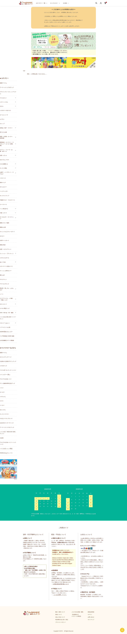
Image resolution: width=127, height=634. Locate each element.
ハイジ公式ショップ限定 (6, 448)
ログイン (90, 614)
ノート (1, 294)
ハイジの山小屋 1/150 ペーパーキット (8, 317)
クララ (1, 401)
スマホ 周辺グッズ (4, 308)
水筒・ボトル (3, 155)
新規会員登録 (91, 612)
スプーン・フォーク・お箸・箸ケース (6, 150)
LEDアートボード (4, 240)
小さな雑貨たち (4, 164)
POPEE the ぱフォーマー (6, 453)
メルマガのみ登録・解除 (77, 612)
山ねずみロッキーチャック (7, 423)
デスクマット (3, 279)
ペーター (2, 405)
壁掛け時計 (3, 244)
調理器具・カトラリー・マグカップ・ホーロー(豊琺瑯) (7, 144)
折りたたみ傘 (3, 132)
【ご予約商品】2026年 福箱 (7, 336)
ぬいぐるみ (3, 262)
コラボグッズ (3, 365)
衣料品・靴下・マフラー (6, 128)
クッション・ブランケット (7, 253)
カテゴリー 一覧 (40, 3)
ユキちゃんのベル (4, 257)
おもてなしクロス (4, 159)
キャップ (2, 123)
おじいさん (3, 409)
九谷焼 (1, 438)
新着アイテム (3, 83)
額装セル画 (3, 227)
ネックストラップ (4, 195)
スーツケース (3, 204)
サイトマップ (91, 619)
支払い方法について (60, 617)
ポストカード (3, 304)
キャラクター (54, 3)
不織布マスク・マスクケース (7, 200)
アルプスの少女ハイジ (5, 379)
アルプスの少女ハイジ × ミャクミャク (8, 443)
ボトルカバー (3, 187)
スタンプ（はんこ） (5, 323)
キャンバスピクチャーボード (7, 231)
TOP (24, 70)
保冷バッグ (3, 182)
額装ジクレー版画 (4, 222)
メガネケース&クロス (5, 110)
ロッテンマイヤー (4, 414)
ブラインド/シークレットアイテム (8, 92)
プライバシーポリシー (60, 622)
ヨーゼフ (2, 392)
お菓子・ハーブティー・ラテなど (7, 173)
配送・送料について (60, 612)
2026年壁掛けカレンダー (6, 331)
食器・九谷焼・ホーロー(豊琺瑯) (6, 137)
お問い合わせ (91, 617)
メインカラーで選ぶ (5, 374)
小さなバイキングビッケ (6, 418)
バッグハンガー (4, 191)
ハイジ (1, 387)
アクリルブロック (4, 283)
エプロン (2, 119)
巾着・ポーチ (3, 212)
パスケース (3, 178)
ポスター (2, 236)
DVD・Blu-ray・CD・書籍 (6, 312)
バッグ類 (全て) (4, 208)
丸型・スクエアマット (5, 249)
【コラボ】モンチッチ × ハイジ (8, 370)
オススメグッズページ (5, 357)
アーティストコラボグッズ (7, 87)
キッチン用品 (3, 168)
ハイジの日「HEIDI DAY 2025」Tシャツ (8, 432)
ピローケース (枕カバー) (6, 266)
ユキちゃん (3, 396)
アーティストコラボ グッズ (7, 427)
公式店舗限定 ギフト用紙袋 (7, 340)
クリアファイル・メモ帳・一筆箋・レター (7, 299)
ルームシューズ (4, 114)
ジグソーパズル (4, 102)
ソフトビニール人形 (5, 327)
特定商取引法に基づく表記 (61, 619)
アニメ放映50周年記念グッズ (7, 383)
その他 (65, 3)
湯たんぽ (2, 275)
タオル (1, 106)
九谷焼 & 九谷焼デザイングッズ (8, 361)
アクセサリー (3, 98)
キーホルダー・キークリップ (7, 217)
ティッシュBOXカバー (6, 270)
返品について (58, 614)
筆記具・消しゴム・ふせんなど (7, 289)
